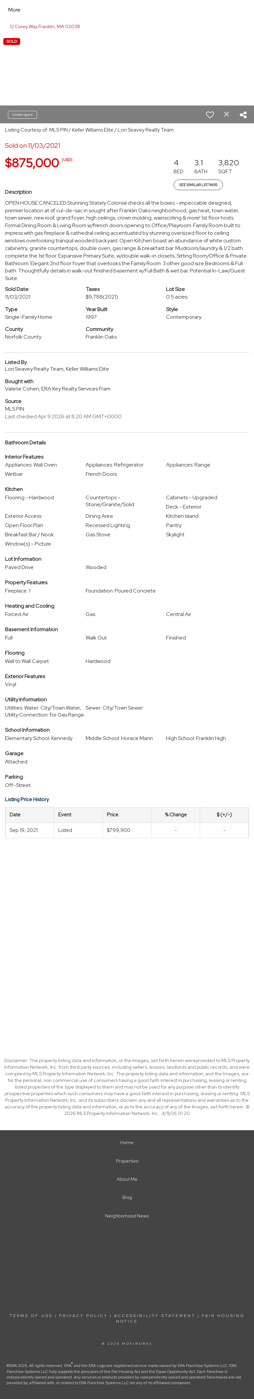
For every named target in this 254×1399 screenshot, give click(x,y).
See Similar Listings (198, 185)
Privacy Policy (83, 1315)
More (14, 9)
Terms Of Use (31, 1315)
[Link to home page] (68, 10)
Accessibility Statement (154, 1315)
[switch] (210, 115)
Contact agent (22, 114)
